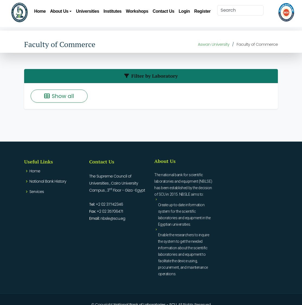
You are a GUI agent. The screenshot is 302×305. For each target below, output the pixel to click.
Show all (59, 96)
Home (40, 11)
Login (184, 11)
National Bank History (48, 181)
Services (37, 192)
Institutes (113, 11)
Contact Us (163, 11)
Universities (87, 11)
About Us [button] (59, 11)
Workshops (137, 11)
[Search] (240, 10)
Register (202, 11)
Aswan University (214, 44)
